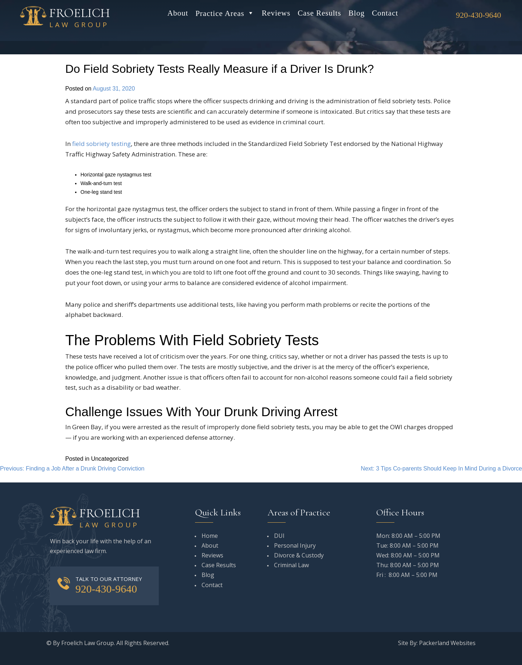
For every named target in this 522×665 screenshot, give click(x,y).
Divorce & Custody (299, 555)
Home (210, 536)
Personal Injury (295, 545)
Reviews (276, 13)
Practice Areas (224, 13)
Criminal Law (291, 565)
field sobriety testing (101, 143)
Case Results (319, 13)
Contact (385, 13)
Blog (356, 13)
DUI (279, 536)
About (177, 13)
